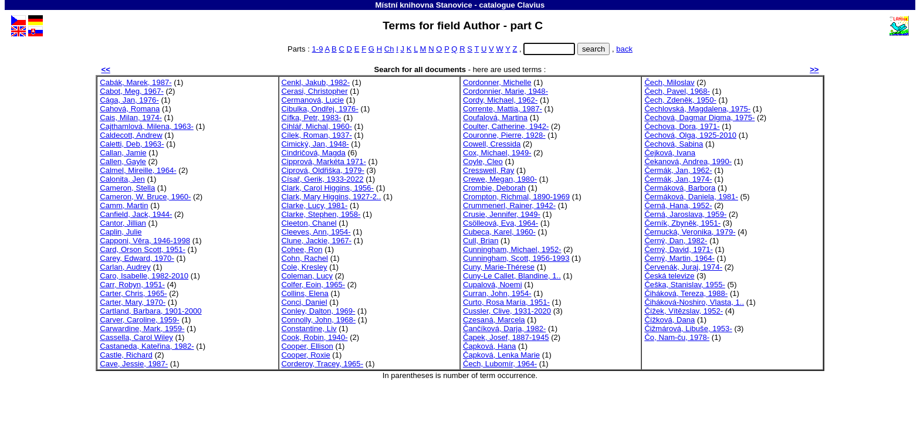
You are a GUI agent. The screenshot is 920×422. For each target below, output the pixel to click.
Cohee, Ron (302, 249)
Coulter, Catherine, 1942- (506, 126)
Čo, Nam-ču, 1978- (676, 337)
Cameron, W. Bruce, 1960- (145, 196)
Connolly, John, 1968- (319, 319)
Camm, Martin (124, 205)
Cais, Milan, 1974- (131, 117)
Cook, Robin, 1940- (315, 337)
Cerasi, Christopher (315, 91)
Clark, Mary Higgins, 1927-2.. (331, 196)
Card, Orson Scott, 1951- (142, 249)
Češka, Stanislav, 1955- (684, 284)
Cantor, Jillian (123, 223)
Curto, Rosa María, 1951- (506, 302)
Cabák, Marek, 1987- (135, 82)
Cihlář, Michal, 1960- (317, 126)
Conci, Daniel (304, 302)
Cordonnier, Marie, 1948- (505, 91)
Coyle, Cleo (483, 161)
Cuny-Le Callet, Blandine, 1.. (512, 275)
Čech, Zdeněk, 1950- (680, 100)
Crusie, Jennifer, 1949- (501, 214)
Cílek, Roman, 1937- (317, 135)
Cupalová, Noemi (492, 284)
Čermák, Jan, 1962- (678, 170)
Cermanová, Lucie (313, 100)
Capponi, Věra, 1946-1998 (145, 240)
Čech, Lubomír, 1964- (500, 363)
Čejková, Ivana (669, 152)
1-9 (317, 49)
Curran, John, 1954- (497, 293)
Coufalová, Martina (495, 117)
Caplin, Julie (120, 231)
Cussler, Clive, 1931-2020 (507, 311)
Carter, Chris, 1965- (133, 293)
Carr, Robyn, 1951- (132, 284)
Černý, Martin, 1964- (679, 258)
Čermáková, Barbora (679, 187)
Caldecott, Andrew (131, 135)
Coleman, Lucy (307, 275)
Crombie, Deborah (494, 187)
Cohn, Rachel (305, 258)
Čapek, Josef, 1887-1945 (506, 337)
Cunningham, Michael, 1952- (512, 249)
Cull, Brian (480, 240)
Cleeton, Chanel (309, 223)
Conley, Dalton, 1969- (319, 311)
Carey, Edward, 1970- (137, 258)
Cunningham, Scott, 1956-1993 (516, 258)
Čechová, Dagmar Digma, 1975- (699, 117)
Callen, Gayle (123, 161)
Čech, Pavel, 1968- (677, 91)
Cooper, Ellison (307, 346)
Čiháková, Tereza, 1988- (686, 293)
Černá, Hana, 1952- (678, 205)
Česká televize (669, 275)
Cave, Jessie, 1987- (134, 363)
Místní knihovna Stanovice (424, 5)
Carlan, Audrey (125, 267)
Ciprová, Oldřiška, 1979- (323, 170)
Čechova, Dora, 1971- (681, 126)
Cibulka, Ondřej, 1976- (320, 108)
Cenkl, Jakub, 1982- (316, 82)
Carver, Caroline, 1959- (140, 319)
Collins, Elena (305, 293)
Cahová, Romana (130, 108)
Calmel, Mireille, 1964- (138, 170)
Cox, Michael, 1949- (497, 152)
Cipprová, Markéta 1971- (324, 161)
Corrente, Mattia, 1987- (502, 108)
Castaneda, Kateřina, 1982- (147, 346)
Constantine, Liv (309, 328)
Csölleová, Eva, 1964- (500, 223)
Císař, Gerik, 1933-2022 (323, 179)
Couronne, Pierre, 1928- (504, 135)
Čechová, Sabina (673, 143)
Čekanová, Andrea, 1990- (688, 161)
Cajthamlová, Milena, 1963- (147, 126)
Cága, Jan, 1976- (129, 100)
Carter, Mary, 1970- (132, 302)
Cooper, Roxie (306, 354)
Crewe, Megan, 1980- (500, 179)
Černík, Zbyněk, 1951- (682, 223)
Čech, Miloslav (669, 82)
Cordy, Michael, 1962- (500, 100)
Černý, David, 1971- (678, 249)
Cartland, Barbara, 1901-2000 (150, 311)
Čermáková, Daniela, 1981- (691, 196)
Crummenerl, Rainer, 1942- (509, 205)
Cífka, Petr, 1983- (311, 117)
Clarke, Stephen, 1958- (321, 214)
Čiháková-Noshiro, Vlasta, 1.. (694, 302)
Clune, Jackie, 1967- (317, 240)
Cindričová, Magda (314, 152)
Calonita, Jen (122, 179)
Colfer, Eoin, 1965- (314, 284)
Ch (389, 49)
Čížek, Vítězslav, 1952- (683, 311)
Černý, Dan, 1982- (675, 240)
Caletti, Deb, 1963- (132, 143)
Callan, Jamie (123, 152)
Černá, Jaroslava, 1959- (685, 214)
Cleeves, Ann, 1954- (316, 231)
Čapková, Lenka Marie (501, 354)
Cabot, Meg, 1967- (132, 91)
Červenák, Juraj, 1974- (683, 267)
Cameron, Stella (127, 187)
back (624, 49)
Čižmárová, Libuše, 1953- (688, 328)
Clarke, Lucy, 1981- (315, 205)
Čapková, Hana (489, 346)
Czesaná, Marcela (494, 319)
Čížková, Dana (669, 319)
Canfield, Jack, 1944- (136, 214)
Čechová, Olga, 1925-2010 (690, 135)
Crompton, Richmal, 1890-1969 (516, 196)
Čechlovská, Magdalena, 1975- (697, 108)
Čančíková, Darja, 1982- (504, 328)
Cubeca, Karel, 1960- (499, 231)
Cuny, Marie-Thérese (499, 267)
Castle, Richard (126, 354)
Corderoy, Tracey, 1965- (322, 363)
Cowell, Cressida (491, 143)
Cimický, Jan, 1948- (315, 143)
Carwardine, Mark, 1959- (142, 328)
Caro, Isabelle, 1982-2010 (144, 275)
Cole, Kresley (304, 267)
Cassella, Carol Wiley (136, 337)
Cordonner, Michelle (497, 82)
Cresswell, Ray (488, 170)
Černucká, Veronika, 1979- (689, 231)
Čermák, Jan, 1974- (678, 179)
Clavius (531, 5)
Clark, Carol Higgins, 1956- (328, 187)
